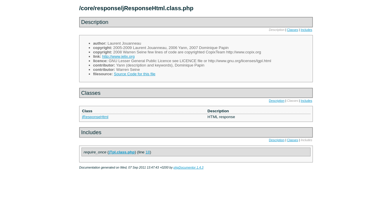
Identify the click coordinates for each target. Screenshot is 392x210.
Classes (292, 30)
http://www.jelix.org (118, 56)
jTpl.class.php (122, 152)
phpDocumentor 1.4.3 (188, 167)
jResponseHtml (95, 117)
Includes (306, 30)
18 (147, 152)
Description (277, 100)
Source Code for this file (134, 74)
